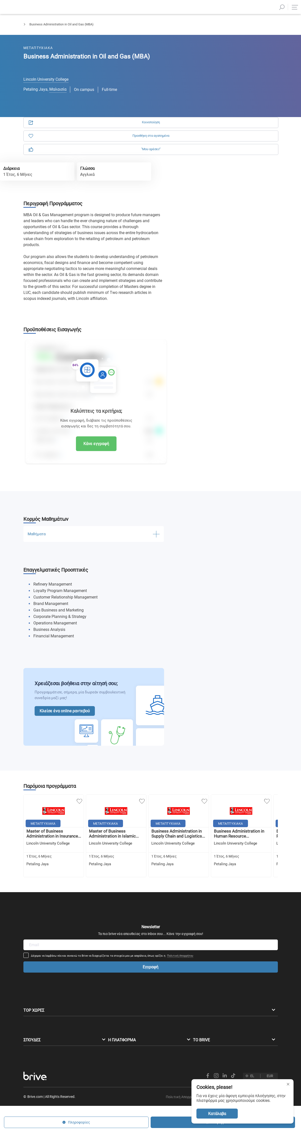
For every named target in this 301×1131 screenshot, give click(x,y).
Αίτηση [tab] (204, 57)
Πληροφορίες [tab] (248, 57)
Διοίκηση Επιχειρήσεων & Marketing (80, 29)
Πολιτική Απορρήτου (213, 896)
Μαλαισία (57, 89)
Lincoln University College (45, 79)
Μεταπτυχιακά (34, 29)
